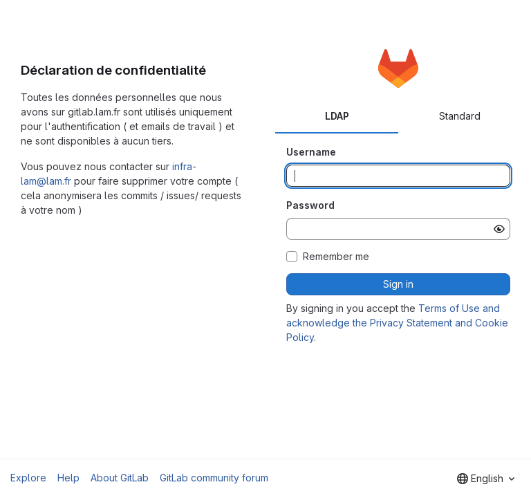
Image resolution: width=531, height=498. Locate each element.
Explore (28, 477)
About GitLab (120, 477)
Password (310, 205)
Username (311, 152)
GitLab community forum (214, 477)
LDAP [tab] (337, 116)
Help (68, 477)
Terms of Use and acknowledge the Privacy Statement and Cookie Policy (397, 322)
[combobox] (486, 478)
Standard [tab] (460, 116)
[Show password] (499, 229)
